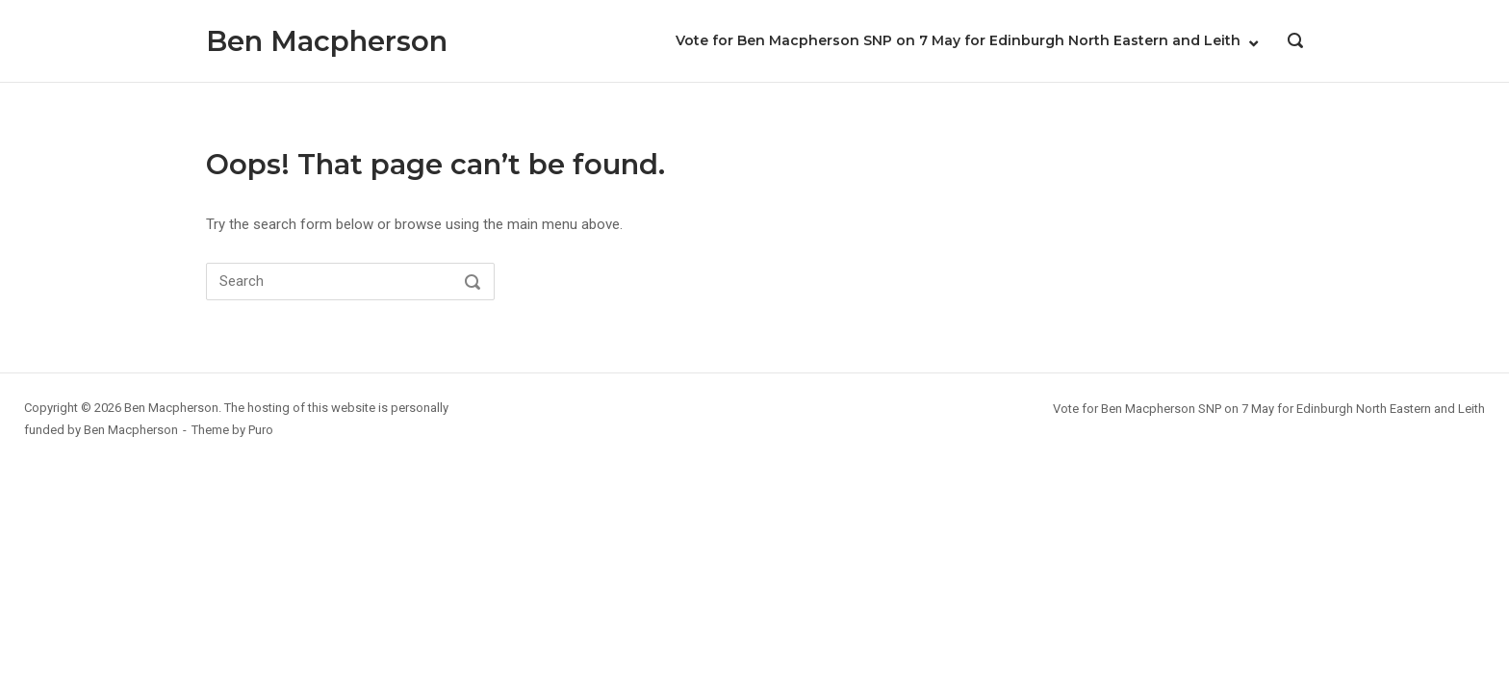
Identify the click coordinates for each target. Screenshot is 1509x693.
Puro (260, 430)
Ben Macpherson (327, 41)
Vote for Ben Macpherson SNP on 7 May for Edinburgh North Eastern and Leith (958, 40)
